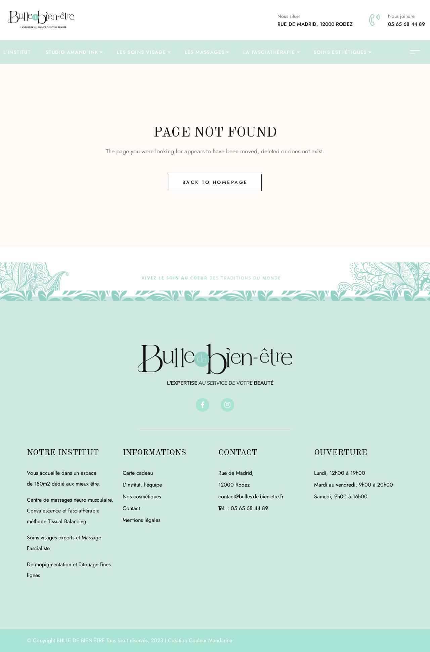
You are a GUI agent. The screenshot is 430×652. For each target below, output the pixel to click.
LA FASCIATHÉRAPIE (269, 52)
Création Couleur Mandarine (200, 640)
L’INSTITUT (17, 52)
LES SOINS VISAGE (141, 52)
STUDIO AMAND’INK (72, 52)
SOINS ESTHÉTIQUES (340, 52)
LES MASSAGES (205, 52)
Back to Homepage (215, 182)
